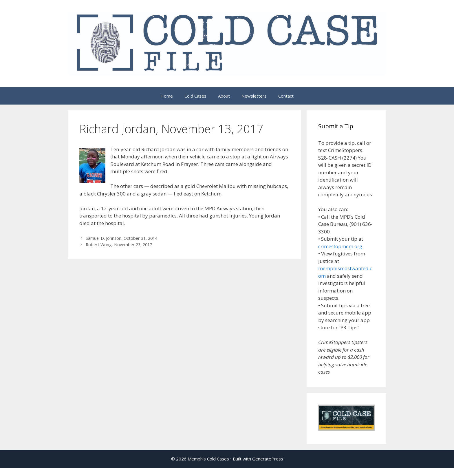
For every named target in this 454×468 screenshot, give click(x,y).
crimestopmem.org (340, 246)
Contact (286, 96)
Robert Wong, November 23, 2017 (119, 244)
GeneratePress (267, 459)
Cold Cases (195, 96)
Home (166, 96)
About (224, 96)
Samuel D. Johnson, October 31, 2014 (121, 238)
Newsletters (254, 96)
